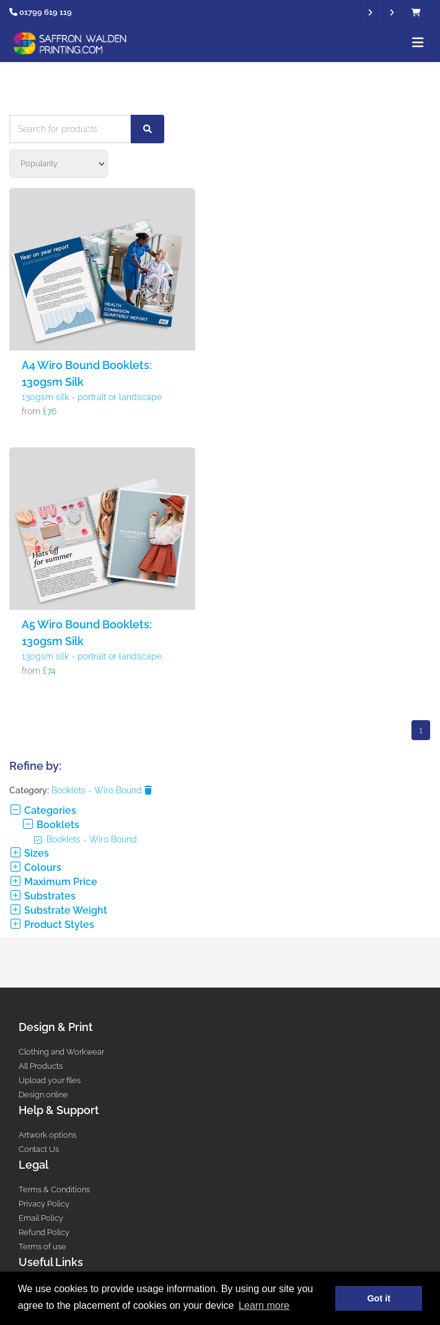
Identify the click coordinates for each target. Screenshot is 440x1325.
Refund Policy (44, 1232)
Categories (42, 810)
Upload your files (50, 1080)
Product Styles (51, 924)
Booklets (50, 825)
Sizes (29, 853)
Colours (35, 867)
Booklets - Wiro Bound (101, 790)
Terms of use (42, 1246)
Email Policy (41, 1218)
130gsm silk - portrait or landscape (92, 397)
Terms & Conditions (54, 1189)
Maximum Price (53, 882)
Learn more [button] (264, 1305)
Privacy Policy (44, 1203)
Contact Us (39, 1149)
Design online (43, 1094)
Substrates (42, 896)
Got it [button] (378, 1298)
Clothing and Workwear (61, 1051)
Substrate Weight (58, 910)
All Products (41, 1066)
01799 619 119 (45, 12)
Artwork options (47, 1135)
